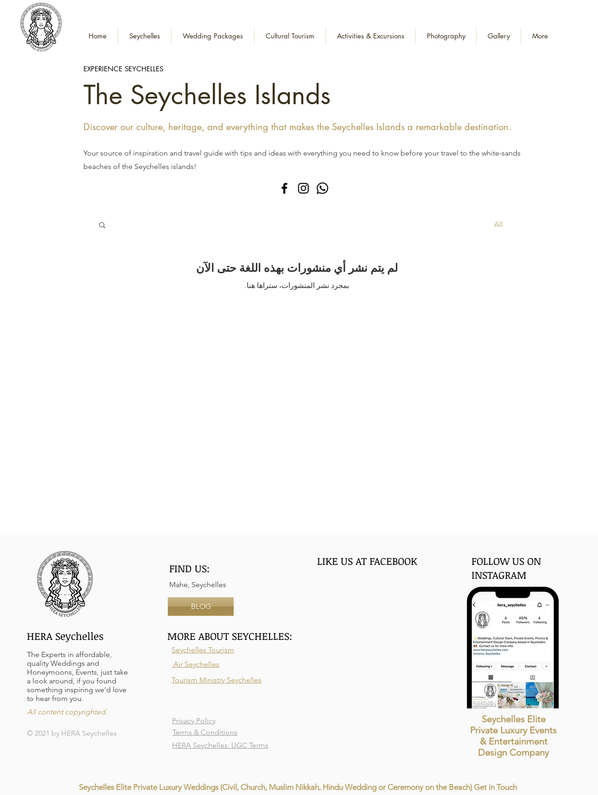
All (498, 224)
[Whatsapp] (322, 188)
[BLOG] (201, 606)
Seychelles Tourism (203, 649)
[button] (213, 36)
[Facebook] (284, 188)
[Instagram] (303, 188)
